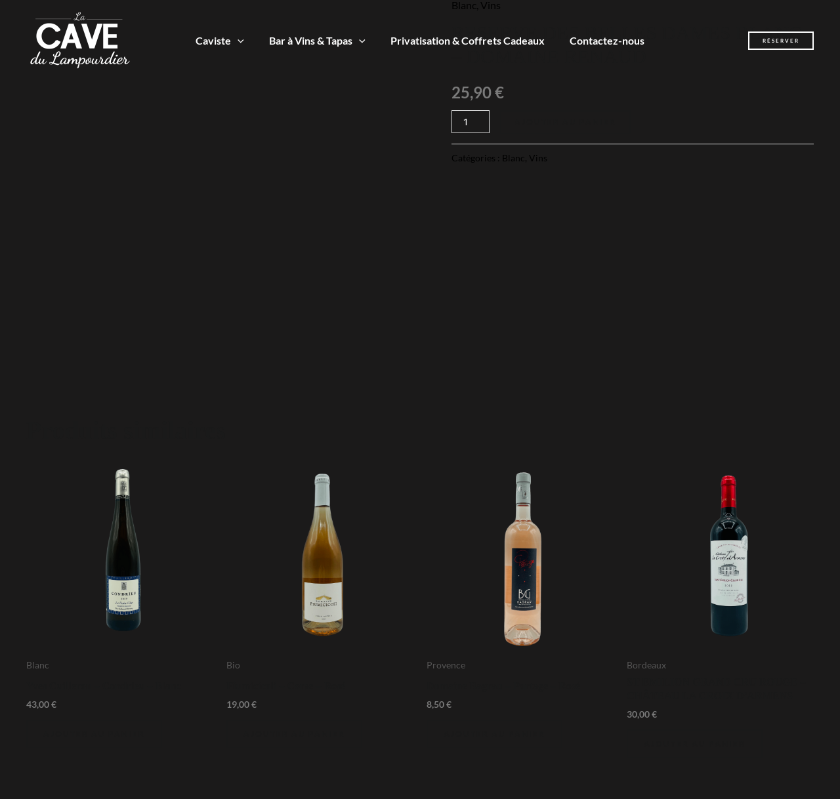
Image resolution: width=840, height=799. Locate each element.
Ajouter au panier (565, 122)
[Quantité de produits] (471, 121)
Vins (538, 157)
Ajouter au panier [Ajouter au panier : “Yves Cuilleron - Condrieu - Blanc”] (94, 734)
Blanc (513, 157)
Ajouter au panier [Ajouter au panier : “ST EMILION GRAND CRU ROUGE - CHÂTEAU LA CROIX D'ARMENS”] (695, 743)
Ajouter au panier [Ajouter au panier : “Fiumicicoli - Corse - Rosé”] (294, 734)
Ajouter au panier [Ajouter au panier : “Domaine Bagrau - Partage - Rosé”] (494, 734)
